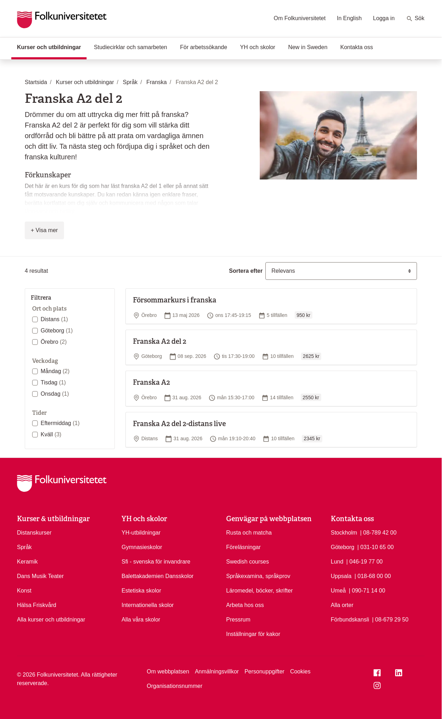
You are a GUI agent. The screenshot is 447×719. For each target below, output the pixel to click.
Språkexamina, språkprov (258, 576)
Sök (415, 18)
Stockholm (344, 533)
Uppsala (341, 576)
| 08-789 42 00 (378, 532)
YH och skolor (257, 47)
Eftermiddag (60, 423)
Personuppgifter (264, 671)
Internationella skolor (148, 605)
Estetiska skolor (141, 591)
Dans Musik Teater (40, 576)
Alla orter (342, 605)
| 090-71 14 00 (367, 590)
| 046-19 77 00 (364, 561)
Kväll (51, 434)
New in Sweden (307, 47)
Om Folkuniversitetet (300, 18)
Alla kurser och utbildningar (51, 620)
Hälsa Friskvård (36, 605)
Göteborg (57, 331)
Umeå (338, 591)
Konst (24, 591)
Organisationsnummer (174, 686)
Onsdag (55, 394)
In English (349, 18)
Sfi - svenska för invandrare (156, 562)
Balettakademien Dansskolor (158, 576)
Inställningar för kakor (253, 634)
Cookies (300, 671)
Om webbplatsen (168, 671)
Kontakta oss (356, 47)
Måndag (55, 371)
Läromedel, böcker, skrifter (259, 591)
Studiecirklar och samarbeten (130, 47)
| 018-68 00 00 (372, 575)
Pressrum (238, 620)
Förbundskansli (350, 620)
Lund (337, 562)
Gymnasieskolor (142, 547)
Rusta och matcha (249, 533)
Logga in (384, 18)
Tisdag (53, 382)
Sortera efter (246, 271)
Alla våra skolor (141, 620)
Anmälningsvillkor (217, 671)
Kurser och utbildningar (52, 46)
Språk (24, 547)
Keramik (27, 562)
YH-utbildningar (141, 533)
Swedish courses (247, 562)
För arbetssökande (203, 47)
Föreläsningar (243, 547)
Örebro (54, 342)
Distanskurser (34, 533)
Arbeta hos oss (245, 605)
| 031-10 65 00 (375, 546)
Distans (54, 319)
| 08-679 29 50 (390, 619)
